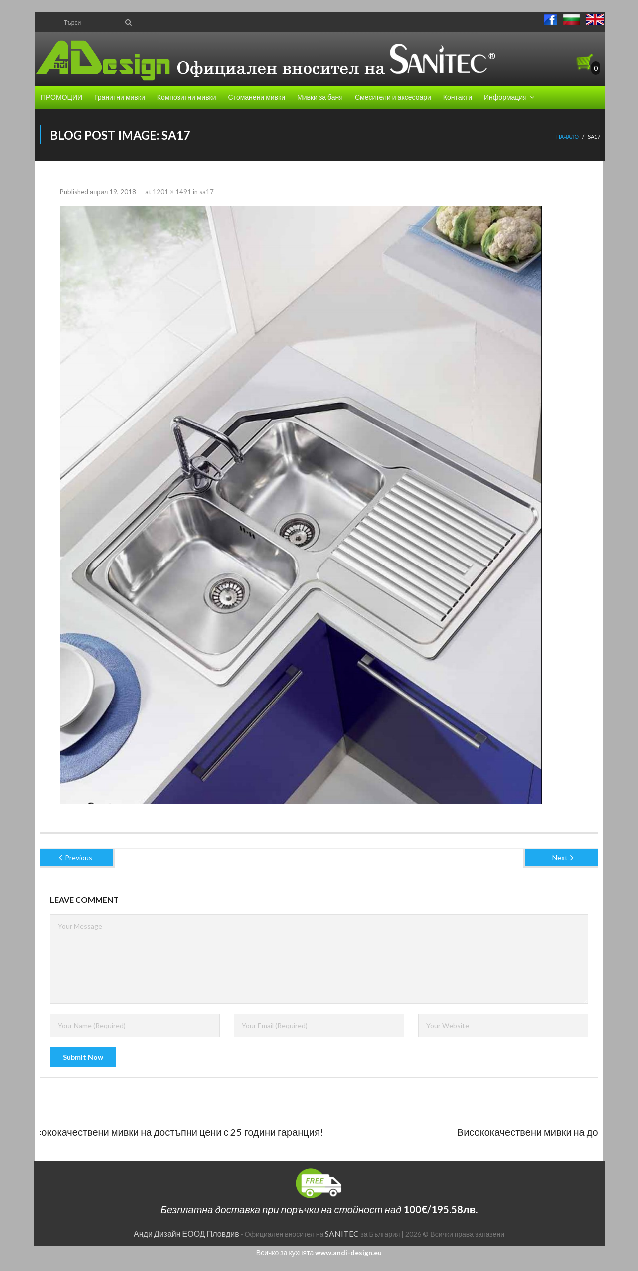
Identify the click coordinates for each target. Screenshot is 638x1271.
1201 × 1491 (172, 192)
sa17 (206, 192)
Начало (567, 136)
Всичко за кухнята (319, 1252)
